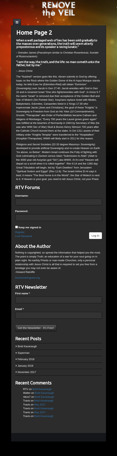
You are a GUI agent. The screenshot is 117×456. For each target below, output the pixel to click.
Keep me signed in (29, 227)
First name (22, 293)
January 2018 (25, 365)
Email (19, 309)
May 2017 (40, 404)
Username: (22, 195)
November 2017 (27, 372)
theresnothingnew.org (27, 277)
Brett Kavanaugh (27, 346)
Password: (21, 211)
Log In (95, 235)
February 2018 (26, 359)
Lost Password (23, 236)
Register (20, 232)
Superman (23, 352)
